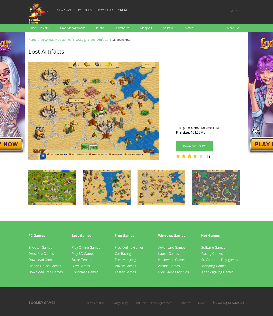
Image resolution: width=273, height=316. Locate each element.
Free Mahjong (125, 259)
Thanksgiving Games (217, 272)
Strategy (80, 40)
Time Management (72, 28)
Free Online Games (129, 247)
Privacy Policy (119, 303)
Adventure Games (171, 247)
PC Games (85, 10)
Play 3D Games (83, 253)
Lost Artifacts (99, 40)
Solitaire (168, 28)
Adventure (122, 28)
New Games (65, 10)
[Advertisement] (210, 90)
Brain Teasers (82, 259)
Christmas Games (85, 272)
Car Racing (123, 253)
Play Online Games (86, 247)
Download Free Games (56, 40)
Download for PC (194, 146)
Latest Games (168, 253)
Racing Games (212, 253)
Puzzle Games (125, 266)
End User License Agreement (153, 303)
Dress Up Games (41, 253)
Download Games (41, 259)
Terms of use (95, 303)
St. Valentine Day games (219, 259)
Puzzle (100, 28)
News (201, 303)
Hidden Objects (38, 28)
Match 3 (190, 28)
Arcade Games (169, 266)
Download (105, 10)
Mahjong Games (213, 266)
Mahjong (146, 28)
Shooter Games (40, 247)
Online (123, 10)
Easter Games (125, 272)
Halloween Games (172, 259)
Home (32, 40)
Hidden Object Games (44, 266)
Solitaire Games (213, 247)
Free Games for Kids (173, 272)
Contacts (185, 303)
